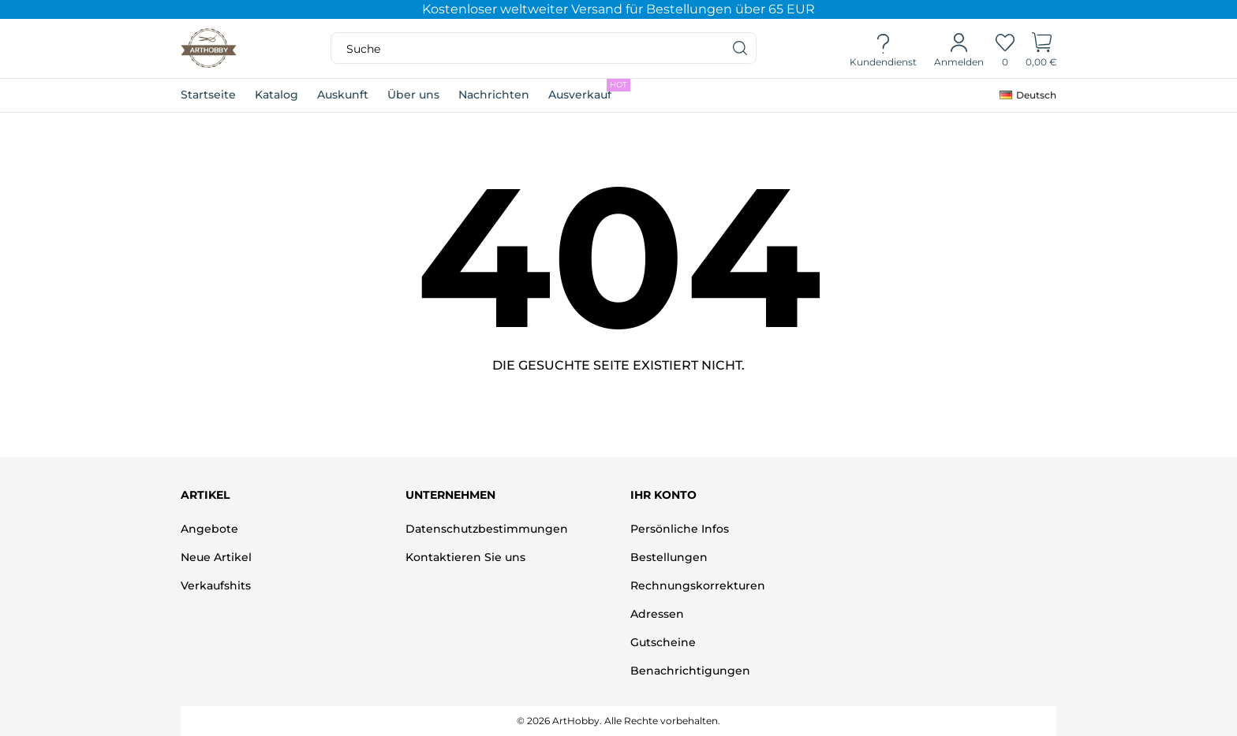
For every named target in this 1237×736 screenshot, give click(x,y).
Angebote (209, 529)
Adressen (657, 614)
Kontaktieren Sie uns (465, 557)
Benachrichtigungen (690, 671)
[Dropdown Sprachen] (1028, 95)
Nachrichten (493, 94)
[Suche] (741, 48)
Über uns (413, 94)
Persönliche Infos (679, 529)
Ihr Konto (663, 495)
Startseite (208, 94)
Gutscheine (663, 642)
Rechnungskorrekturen (697, 585)
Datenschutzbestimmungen (486, 529)
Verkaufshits (216, 585)
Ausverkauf (589, 90)
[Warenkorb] (1042, 49)
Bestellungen (669, 557)
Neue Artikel (216, 557)
